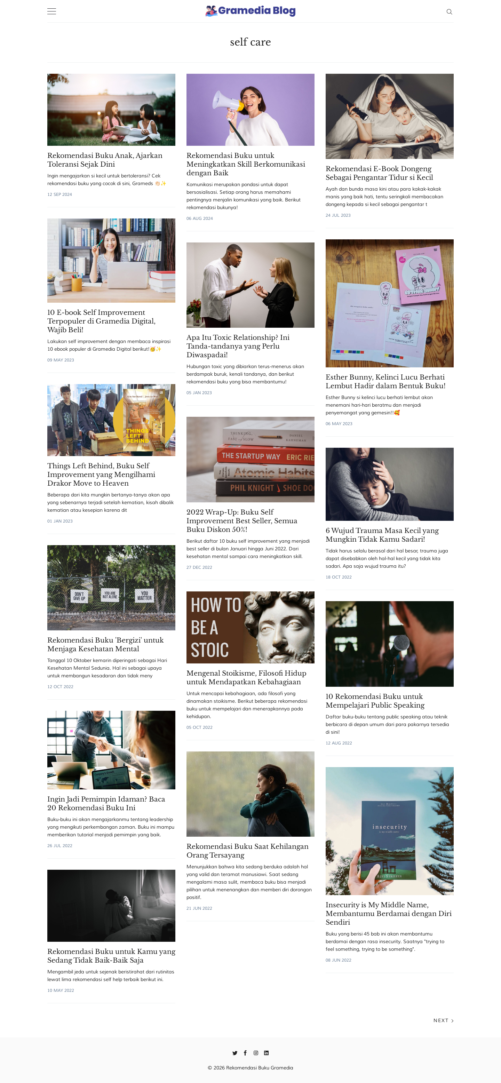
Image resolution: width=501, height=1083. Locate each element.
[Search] (449, 11)
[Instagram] (256, 1052)
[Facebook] (245, 1052)
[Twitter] (235, 1052)
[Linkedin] (266, 1052)
